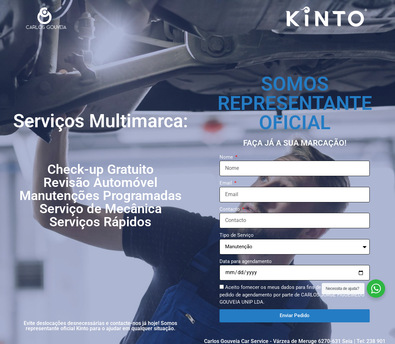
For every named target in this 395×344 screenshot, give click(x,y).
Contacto (230, 209)
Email (226, 183)
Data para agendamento (246, 261)
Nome (227, 157)
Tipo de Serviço (237, 235)
